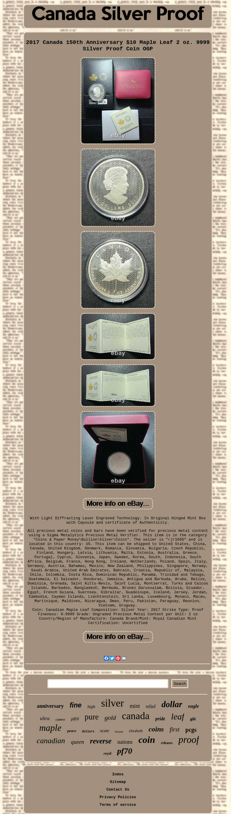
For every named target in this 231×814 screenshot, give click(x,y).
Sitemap (118, 782)
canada (135, 715)
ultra (44, 718)
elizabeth (136, 731)
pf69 (75, 719)
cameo (60, 720)
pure (92, 716)
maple (50, 728)
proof (189, 739)
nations (125, 742)
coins (156, 729)
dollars (88, 731)
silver (112, 703)
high (91, 706)
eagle (193, 706)
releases (167, 743)
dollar (172, 704)
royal (107, 753)
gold (110, 717)
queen (77, 742)
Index (118, 774)
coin (146, 739)
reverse (101, 741)
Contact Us (117, 789)
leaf (177, 716)
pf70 (124, 750)
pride (160, 718)
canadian (51, 740)
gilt (193, 719)
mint (135, 706)
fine (76, 705)
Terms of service (118, 805)
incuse (119, 731)
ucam (104, 731)
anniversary (50, 706)
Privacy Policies (118, 797)
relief (151, 706)
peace (71, 731)
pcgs (190, 729)
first (174, 729)
